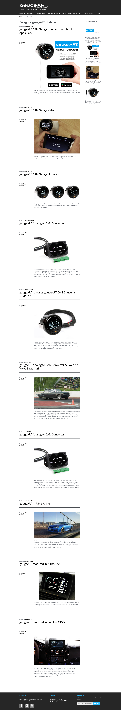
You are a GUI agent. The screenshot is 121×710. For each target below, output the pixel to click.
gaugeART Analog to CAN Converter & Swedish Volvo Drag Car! (48, 366)
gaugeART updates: (93, 21)
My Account (71, 13)
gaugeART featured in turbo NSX (39, 564)
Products (22, 13)
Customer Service (53, 13)
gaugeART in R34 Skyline (34, 503)
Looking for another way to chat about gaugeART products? (92, 38)
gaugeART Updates (22, 43)
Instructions (30, 13)
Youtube (32, 706)
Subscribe (96, 703)
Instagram (27, 706)
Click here (53, 699)
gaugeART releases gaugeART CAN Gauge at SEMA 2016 (47, 294)
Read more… (95, 42)
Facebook (21, 706)
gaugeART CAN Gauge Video (37, 110)
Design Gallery (41, 13)
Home (20, 17)
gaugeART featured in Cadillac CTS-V (42, 622)
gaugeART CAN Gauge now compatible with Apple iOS (46, 31)
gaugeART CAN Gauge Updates (39, 174)
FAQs (64, 13)
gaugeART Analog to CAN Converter (41, 223)
